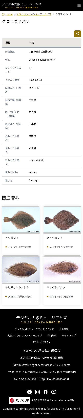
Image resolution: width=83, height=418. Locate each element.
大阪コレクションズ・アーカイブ (24, 335)
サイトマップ (69, 335)
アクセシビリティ (41, 342)
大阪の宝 (63, 329)
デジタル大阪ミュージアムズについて (34, 329)
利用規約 (52, 335)
